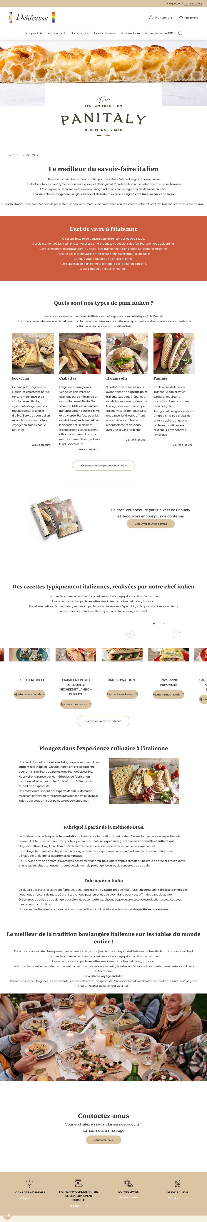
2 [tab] (157, 623)
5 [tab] (167, 623)
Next (184, 623)
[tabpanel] (76, 674)
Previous (136, 623)
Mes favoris (190, 18)
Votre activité (56, 33)
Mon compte (161, 18)
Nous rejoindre (130, 33)
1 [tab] (154, 623)
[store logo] (32, 17)
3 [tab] (160, 623)
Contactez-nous (193, 3)
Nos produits (33, 33)
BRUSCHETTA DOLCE (29, 680)
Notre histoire (80, 33)
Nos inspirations (104, 33)
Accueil (15, 155)
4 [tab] (164, 623)
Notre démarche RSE (159, 33)
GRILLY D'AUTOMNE (122, 680)
